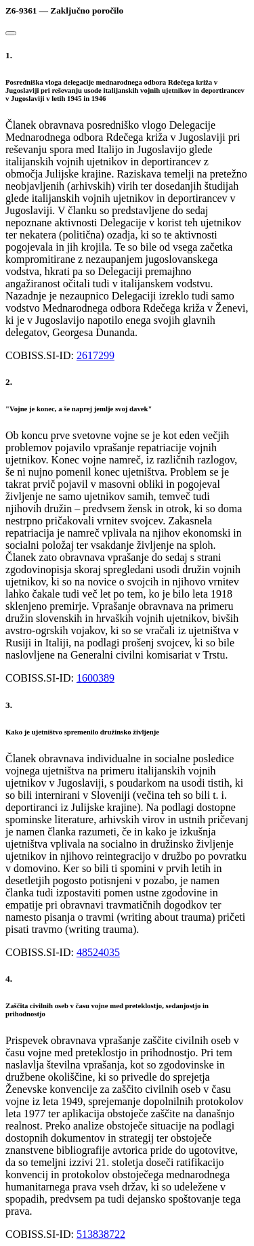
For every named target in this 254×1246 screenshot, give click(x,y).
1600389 (95, 678)
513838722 (101, 1234)
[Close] (10, 33)
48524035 (98, 952)
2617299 (95, 355)
